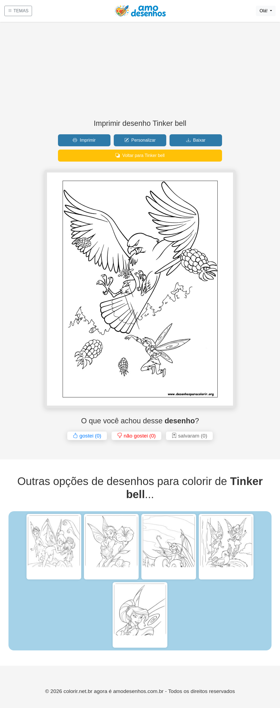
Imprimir (84, 140)
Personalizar (140, 140)
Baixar (196, 140)
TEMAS (18, 10)
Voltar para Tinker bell (140, 155)
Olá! (264, 10)
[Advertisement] (140, 72)
